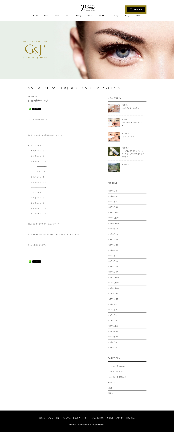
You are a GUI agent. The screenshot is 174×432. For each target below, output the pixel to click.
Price (57, 15)
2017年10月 (112, 288)
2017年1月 (111, 321)
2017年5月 (111, 310)
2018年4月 (111, 256)
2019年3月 (111, 207)
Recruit (101, 15)
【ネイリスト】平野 (115, 377)
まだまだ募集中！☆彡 (38, 100)
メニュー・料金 (53, 418)
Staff (67, 15)
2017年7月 (111, 304)
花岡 (109, 388)
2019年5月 (111, 196)
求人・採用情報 (98, 418)
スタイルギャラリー (82, 418)
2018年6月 (111, 245)
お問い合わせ (130, 418)
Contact (138, 15)
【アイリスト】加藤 (115, 366)
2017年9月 (111, 293)
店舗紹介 (42, 418)
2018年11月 (112, 218)
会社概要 (110, 418)
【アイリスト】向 (114, 372)
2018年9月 (111, 229)
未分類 (110, 382)
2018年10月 (112, 223)
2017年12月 (112, 277)
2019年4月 (111, 202)
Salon (46, 15)
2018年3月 (111, 261)
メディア (119, 418)
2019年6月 (111, 191)
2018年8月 (111, 234)
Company (114, 15)
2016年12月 (112, 326)
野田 (109, 393)
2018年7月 (111, 239)
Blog (127, 15)
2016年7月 (111, 342)
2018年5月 (111, 250)
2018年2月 (111, 266)
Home (35, 15)
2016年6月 (111, 347)
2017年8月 (111, 299)
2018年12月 (112, 212)
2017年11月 (112, 283)
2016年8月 (111, 337)
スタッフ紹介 (67, 418)
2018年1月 (111, 272)
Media (89, 15)
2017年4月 (111, 315)
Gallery (78, 15)
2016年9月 (111, 331)
